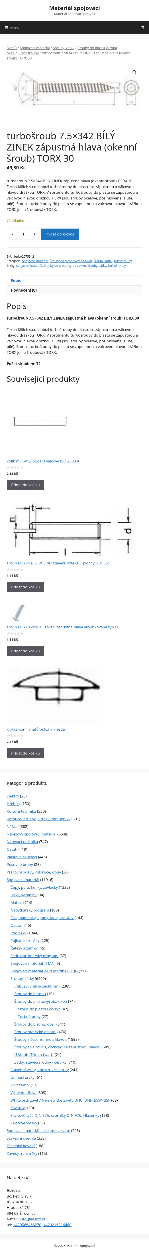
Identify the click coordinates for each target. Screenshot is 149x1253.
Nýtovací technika (22, 841)
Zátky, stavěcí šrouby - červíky (40, 1062)
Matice (16, 902)
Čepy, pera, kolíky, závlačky (34, 887)
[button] (135, 72)
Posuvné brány (20, 864)
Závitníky (18, 1107)
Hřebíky (13, 803)
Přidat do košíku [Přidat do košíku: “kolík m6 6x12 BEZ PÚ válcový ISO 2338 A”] (25, 484)
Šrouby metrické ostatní (35, 1031)
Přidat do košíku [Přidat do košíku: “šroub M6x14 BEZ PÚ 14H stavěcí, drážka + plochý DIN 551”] (25, 586)
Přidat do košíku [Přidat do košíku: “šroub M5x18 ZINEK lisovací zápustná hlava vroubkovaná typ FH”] (25, 650)
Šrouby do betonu (30, 993)
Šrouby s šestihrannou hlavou (40, 1039)
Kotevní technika (21, 811)
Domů (12, 47)
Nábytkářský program (29, 910)
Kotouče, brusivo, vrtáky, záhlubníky (38, 818)
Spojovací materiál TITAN (32, 963)
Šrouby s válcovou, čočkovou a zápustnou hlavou (57, 1046)
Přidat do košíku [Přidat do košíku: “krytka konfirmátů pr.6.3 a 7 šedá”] (25, 753)
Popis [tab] (16, 280)
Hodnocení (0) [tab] (24, 290)
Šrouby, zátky (63, 47)
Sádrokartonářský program (34, 955)
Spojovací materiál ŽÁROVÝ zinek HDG (44, 970)
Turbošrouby (28, 53)
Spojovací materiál (35, 47)
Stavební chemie (21, 1138)
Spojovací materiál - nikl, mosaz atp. (38, 1130)
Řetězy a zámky (24, 948)
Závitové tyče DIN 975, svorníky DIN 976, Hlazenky (54, 1115)
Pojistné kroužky (24, 940)
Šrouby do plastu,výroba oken (71, 261)
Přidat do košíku (59, 234)
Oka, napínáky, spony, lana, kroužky (41, 917)
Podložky (18, 932)
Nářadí (13, 826)
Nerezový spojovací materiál (31, 834)
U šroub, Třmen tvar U (34, 1054)
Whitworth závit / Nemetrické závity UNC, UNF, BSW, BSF (60, 1100)
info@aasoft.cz (33, 1218)
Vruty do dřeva (23, 1092)
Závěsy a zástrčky (22, 1153)
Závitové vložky (23, 1123)
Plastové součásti (22, 856)
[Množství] (23, 234)
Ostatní (13, 849)
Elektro (13, 796)
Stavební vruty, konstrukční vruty (39, 1069)
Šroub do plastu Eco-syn (39, 1008)
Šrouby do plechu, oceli (34, 1024)
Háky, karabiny (23, 894)
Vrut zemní (20, 1085)
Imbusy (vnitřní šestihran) (37, 986)
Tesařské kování (21, 1145)
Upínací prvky (22, 1077)
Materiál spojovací (74, 8)
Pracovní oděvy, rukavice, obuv (34, 872)
